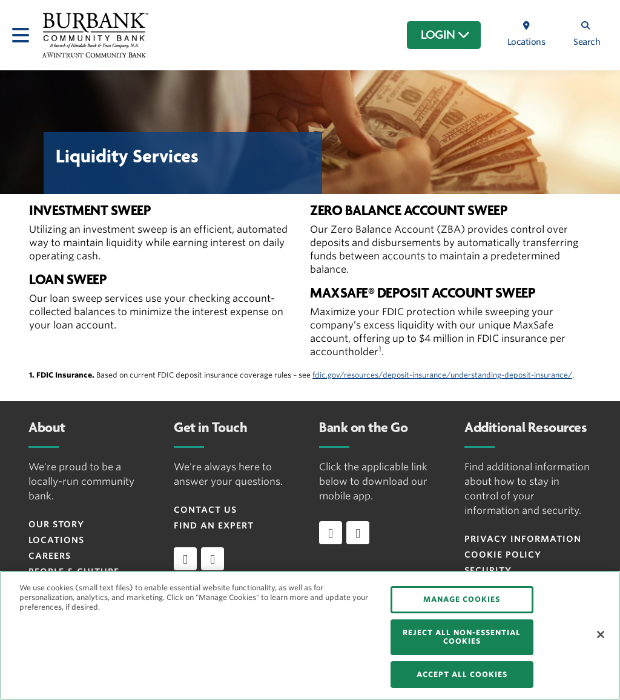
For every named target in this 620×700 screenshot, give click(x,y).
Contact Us (205, 510)
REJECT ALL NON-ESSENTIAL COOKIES (462, 636)
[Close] (600, 634)
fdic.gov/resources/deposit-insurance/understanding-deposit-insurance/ (442, 374)
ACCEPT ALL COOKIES (462, 674)
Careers (49, 556)
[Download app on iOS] (330, 532)
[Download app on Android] (357, 532)
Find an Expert (214, 525)
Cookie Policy (502, 554)
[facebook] (185, 558)
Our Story (56, 524)
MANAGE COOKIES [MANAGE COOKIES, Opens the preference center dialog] (461, 599)
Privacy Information (522, 539)
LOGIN (445, 35)
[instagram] (212, 558)
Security (488, 570)
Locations (56, 540)
